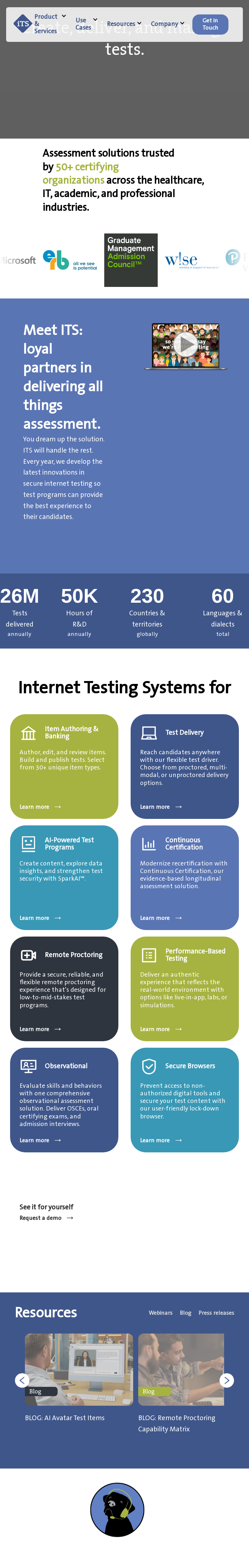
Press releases (216, 1313)
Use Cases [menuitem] (86, 24)
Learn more (41, 807)
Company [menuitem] (167, 24)
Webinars (160, 1313)
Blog (185, 1313)
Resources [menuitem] (124, 24)
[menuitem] (210, 24)
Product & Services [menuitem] (50, 24)
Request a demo (47, 1218)
